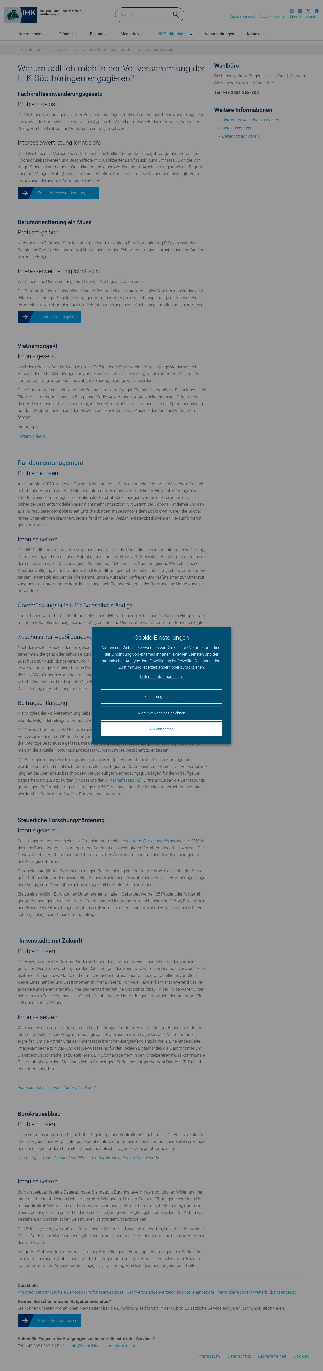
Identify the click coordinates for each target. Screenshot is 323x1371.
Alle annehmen (161, 729)
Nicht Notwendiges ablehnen (161, 713)
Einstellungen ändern (161, 696)
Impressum (173, 676)
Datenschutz (151, 676)
